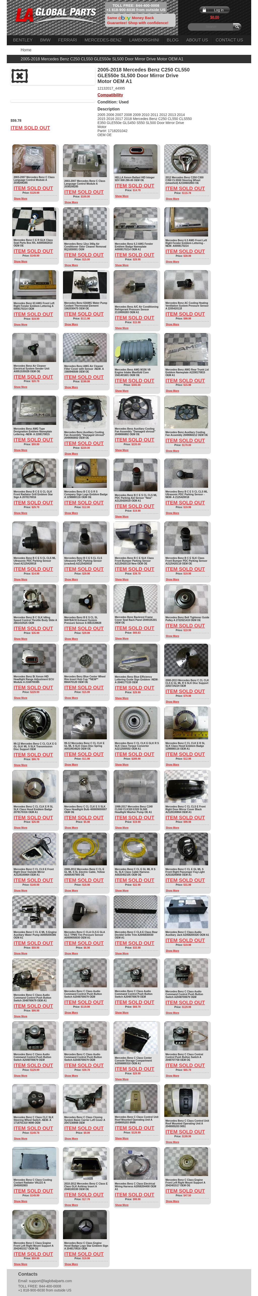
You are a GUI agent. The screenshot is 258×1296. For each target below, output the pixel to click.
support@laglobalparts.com (50, 1281)
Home (26, 50)
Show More (20, 198)
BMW (45, 40)
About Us (197, 40)
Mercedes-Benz (103, 40)
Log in (218, 10)
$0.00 (214, 17)
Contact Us (229, 40)
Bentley (23, 40)
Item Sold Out (30, 128)
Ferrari (67, 40)
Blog (173, 40)
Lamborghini (144, 40)
